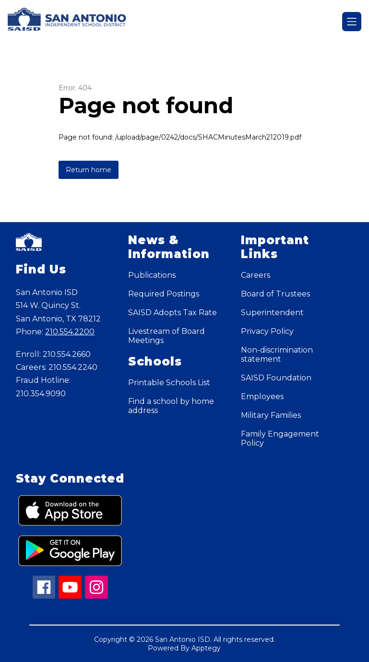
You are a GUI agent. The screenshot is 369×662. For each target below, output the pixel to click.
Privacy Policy (267, 331)
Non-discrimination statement (277, 354)
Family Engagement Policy (280, 438)
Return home (88, 170)
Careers (255, 275)
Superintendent (272, 312)
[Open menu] (351, 21)
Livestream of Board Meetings (166, 336)
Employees (262, 396)
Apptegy (206, 648)
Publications (152, 275)
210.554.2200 (70, 331)
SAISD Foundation (276, 377)
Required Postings (163, 293)
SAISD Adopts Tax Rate (172, 312)
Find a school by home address (171, 406)
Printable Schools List (169, 382)
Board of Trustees (275, 293)
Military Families (271, 415)
